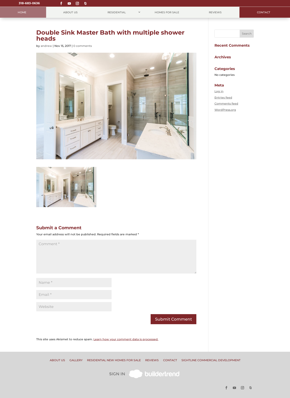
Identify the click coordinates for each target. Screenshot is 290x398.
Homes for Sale (167, 12)
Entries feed (223, 97)
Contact (263, 12)
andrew (46, 46)
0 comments (82, 46)
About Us (70, 12)
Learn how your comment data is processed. (125, 339)
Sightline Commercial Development (210, 360)
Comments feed (226, 103)
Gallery (76, 360)
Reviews (215, 12)
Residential (117, 12)
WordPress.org (225, 110)
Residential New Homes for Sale (114, 360)
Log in (219, 91)
